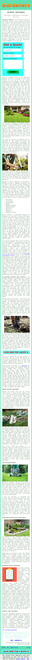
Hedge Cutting (14, 647)
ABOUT (20, 9)
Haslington (24, 365)
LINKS (16, 9)
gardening (4, 81)
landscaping (11, 127)
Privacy (29, 647)
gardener (4, 39)
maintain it (20, 347)
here (26, 627)
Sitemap (3, 647)
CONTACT (23, 9)
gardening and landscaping (10, 597)
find (7, 613)
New (8, 647)
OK (28, 659)
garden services (23, 603)
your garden (21, 217)
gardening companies (22, 260)
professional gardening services (20, 590)
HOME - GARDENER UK (16, 640)
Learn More (20, 659)
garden (26, 19)
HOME (13, 9)
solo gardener (22, 305)
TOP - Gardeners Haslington (9, 629)
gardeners (11, 242)
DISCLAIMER (28, 9)
